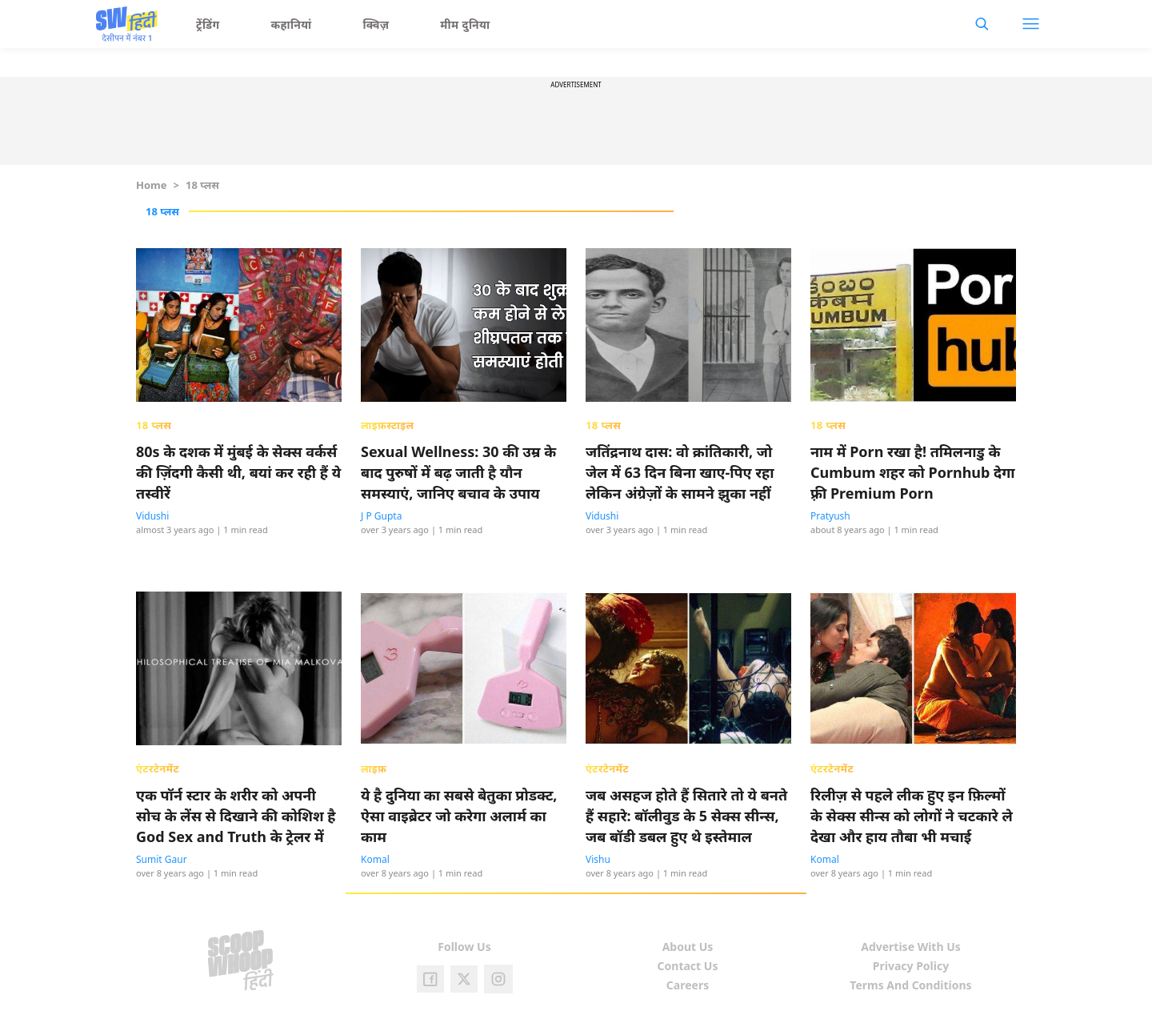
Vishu (598, 859)
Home (151, 185)
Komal (375, 859)
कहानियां (291, 24)
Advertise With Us (911, 946)
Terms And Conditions (910, 985)
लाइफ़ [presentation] (373, 768)
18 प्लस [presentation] (153, 425)
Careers (687, 985)
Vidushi (152, 516)
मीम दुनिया (465, 24)
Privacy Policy (911, 965)
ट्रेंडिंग (208, 24)
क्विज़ (376, 24)
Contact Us (688, 965)
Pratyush (830, 516)
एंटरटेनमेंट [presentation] (157, 768)
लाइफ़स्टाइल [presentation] (387, 425)
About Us (688, 946)
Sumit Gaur (161, 859)
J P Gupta (381, 516)
